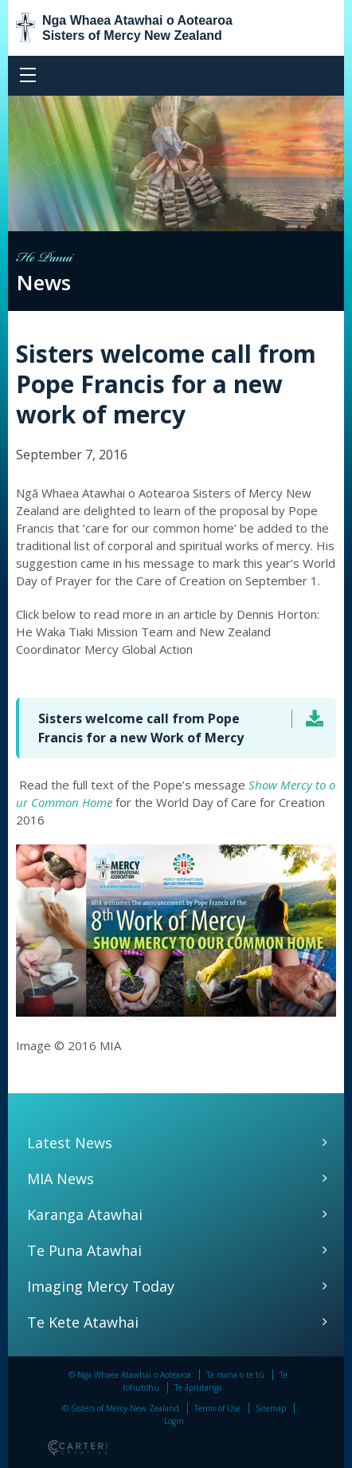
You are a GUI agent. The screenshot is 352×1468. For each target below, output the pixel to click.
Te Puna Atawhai (84, 1250)
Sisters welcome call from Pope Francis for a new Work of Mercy (141, 728)
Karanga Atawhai (85, 1214)
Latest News (69, 1142)
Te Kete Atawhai (83, 1322)
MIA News (60, 1178)
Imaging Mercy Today (100, 1286)
